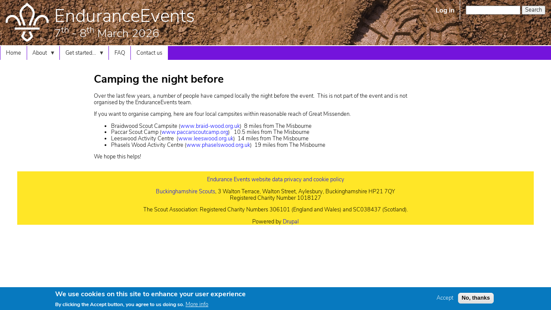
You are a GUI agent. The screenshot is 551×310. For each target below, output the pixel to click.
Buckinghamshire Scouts (185, 191)
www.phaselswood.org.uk (218, 145)
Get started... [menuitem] (82, 54)
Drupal (291, 222)
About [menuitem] (41, 54)
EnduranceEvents (124, 15)
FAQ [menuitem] (120, 53)
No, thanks (476, 299)
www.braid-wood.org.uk (210, 126)
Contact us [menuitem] (149, 53)
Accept (444, 299)
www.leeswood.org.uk (205, 139)
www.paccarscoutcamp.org (194, 132)
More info (197, 306)
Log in (445, 10)
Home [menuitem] (13, 53)
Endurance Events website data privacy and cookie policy (275, 179)
